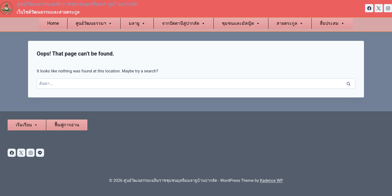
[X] (379, 8)
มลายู (137, 23)
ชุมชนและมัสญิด (241, 23)
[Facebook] (369, 8)
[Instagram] (388, 8)
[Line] (40, 153)
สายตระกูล (290, 23)
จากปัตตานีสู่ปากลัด (183, 23)
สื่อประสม (332, 23)
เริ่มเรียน (27, 125)
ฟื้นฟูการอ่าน (66, 124)
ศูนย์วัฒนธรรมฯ (94, 23)
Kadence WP (271, 180)
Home (53, 23)
